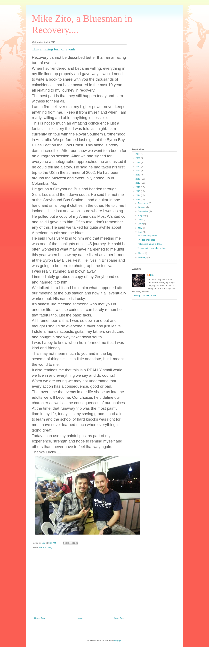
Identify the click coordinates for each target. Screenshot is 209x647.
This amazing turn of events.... (151, 248)
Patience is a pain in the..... (150, 244)
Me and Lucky (46, 547)
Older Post (119, 618)
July (140, 219)
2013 (138, 199)
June (140, 223)
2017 (138, 183)
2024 (138, 154)
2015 (138, 191)
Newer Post (39, 618)
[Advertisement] (79, 584)
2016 (138, 187)
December (143, 203)
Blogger (117, 640)
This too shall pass (146, 240)
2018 (138, 179)
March (141, 253)
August (141, 215)
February (142, 257)
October (142, 207)
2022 (138, 162)
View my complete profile (144, 295)
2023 (138, 158)
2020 (138, 170)
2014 (138, 195)
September (143, 211)
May (140, 228)
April (140, 232)
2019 (138, 175)
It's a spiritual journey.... (148, 235)
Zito (152, 275)
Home (80, 618)
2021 (138, 166)
